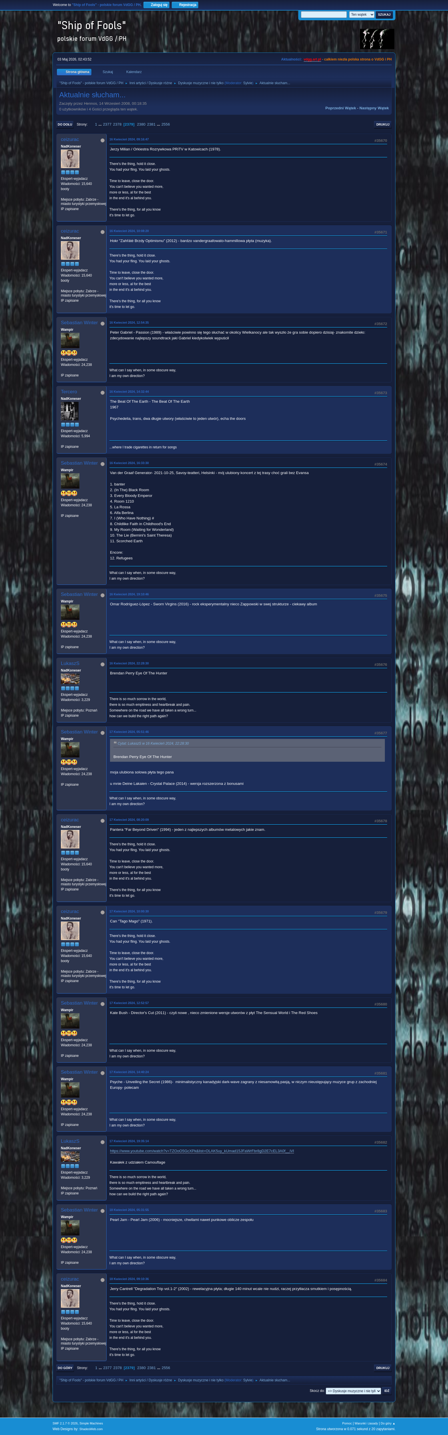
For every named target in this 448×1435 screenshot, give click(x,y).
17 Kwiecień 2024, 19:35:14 (129, 1141)
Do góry (65, 1368)
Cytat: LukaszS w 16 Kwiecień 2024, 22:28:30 (153, 744)
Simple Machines (91, 1423)
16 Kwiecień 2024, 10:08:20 (129, 231)
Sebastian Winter (79, 322)
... (101, 124)
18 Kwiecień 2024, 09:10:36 (129, 1279)
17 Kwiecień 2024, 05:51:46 (129, 731)
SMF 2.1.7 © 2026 (65, 1423)
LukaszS (70, 663)
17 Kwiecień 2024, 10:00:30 (129, 911)
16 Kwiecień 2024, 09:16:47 (129, 139)
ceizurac (70, 139)
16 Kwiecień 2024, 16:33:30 (129, 463)
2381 (151, 124)
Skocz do (317, 1391)
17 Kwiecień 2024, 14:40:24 (129, 1072)
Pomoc (347, 1423)
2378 (117, 124)
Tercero (69, 391)
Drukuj (382, 124)
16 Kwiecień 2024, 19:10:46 (129, 594)
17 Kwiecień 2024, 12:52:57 (129, 1003)
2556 (165, 124)
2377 (107, 124)
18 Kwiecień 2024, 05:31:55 (129, 1210)
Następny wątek (374, 108)
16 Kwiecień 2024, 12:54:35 (129, 322)
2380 (141, 124)
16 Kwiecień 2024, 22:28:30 (129, 663)
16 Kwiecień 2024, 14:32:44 (129, 391)
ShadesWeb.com (91, 1429)
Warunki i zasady (366, 1423)
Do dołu (65, 124)
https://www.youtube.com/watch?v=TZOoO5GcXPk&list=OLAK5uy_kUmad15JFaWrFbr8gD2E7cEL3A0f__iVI (202, 1151)
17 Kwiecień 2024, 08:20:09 (129, 819)
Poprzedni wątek (340, 108)
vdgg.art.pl (312, 59)
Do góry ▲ (388, 1423)
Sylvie (247, 83)
